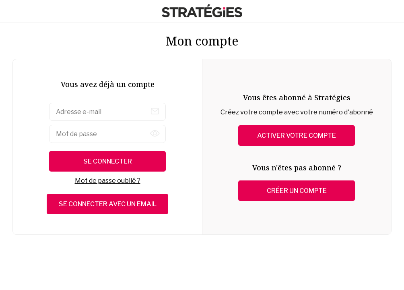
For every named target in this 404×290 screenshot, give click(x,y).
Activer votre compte (296, 135)
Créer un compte (297, 191)
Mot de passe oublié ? (107, 180)
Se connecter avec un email (108, 204)
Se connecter (107, 161)
